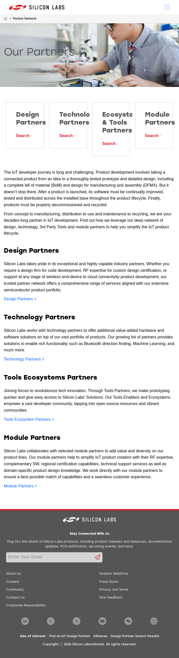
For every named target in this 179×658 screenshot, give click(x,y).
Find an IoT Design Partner (69, 636)
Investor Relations (113, 573)
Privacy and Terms (113, 589)
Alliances (100, 636)
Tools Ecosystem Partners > (29, 419)
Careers (12, 582)
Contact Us (15, 597)
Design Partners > (20, 299)
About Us (13, 573)
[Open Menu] (167, 6)
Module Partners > (20, 486)
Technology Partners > (24, 359)
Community (15, 589)
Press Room (108, 582)
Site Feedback (110, 597)
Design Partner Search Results (135, 636)
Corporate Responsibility (26, 605)
